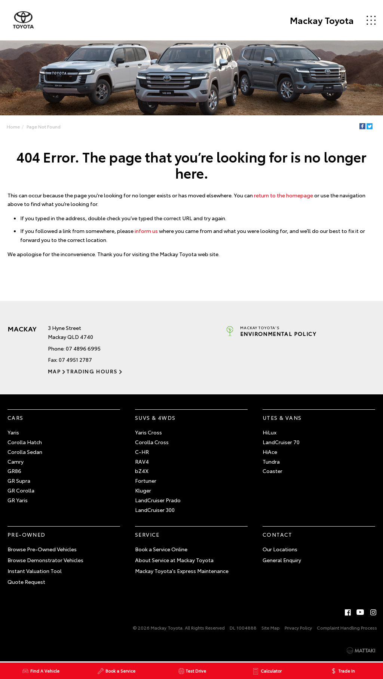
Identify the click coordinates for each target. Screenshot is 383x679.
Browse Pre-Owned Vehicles (42, 549)
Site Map (270, 627)
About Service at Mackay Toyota (174, 560)
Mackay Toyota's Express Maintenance (182, 571)
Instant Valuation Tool (34, 571)
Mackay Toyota (322, 20)
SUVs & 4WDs (155, 418)
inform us (146, 230)
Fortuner (145, 480)
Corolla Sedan (24, 451)
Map (54, 371)
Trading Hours (91, 371)
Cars (15, 418)
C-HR (142, 451)
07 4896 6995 (83, 348)
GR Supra (18, 480)
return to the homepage (283, 195)
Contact (277, 535)
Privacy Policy (298, 627)
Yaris (13, 432)
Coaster (272, 471)
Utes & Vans (282, 418)
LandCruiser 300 (155, 509)
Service (147, 535)
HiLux (269, 432)
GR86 (14, 471)
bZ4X (141, 471)
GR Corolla (20, 490)
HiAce (270, 451)
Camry (15, 461)
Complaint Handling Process (347, 627)
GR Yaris (17, 500)
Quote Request (26, 581)
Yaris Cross (148, 432)
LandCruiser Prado (158, 500)
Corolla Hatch (24, 442)
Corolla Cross (152, 442)
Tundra (271, 461)
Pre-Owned (26, 535)
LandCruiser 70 (281, 442)
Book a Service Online (161, 549)
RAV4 (142, 461)
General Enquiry (282, 560)
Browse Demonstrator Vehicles (45, 560)
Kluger (143, 490)
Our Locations (280, 549)
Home (13, 126)
